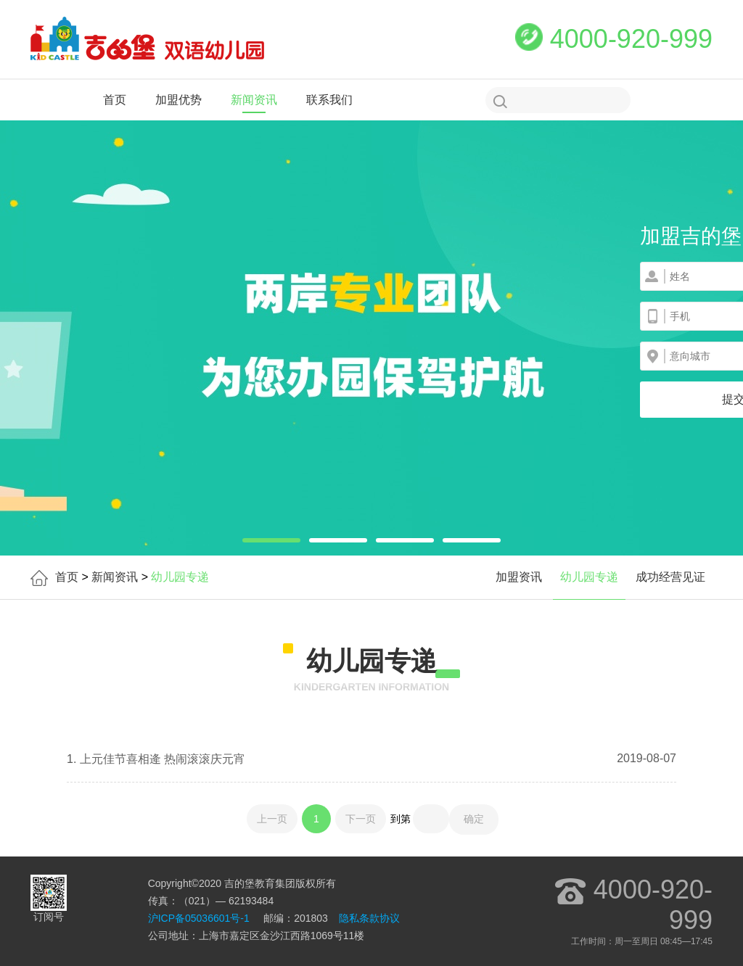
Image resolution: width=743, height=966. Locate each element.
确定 (474, 819)
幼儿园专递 (589, 577)
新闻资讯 (254, 100)
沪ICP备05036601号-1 (199, 918)
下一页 (360, 819)
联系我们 (329, 100)
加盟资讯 (519, 577)
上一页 (272, 819)
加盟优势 (178, 100)
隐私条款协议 (369, 918)
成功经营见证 (670, 577)
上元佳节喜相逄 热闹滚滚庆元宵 (160, 759)
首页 (114, 100)
